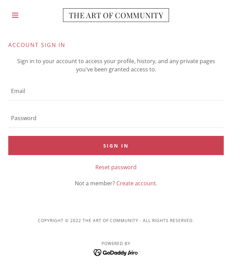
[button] (24, 15)
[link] (116, 15)
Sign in (116, 145)
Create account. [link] (136, 183)
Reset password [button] (116, 167)
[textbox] (116, 91)
